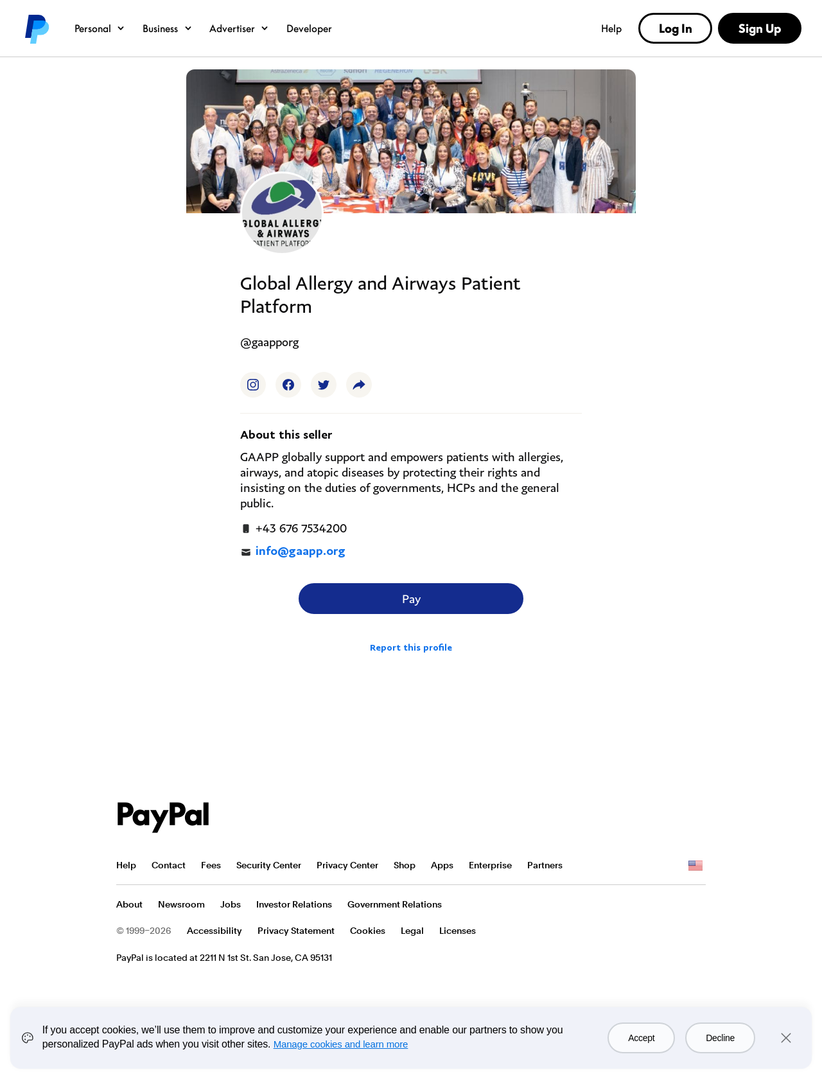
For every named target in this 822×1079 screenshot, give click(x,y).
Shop (404, 865)
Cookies (367, 930)
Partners (545, 865)
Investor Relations (294, 904)
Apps (442, 865)
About (129, 904)
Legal (412, 930)
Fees (211, 865)
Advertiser (239, 28)
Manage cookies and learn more (341, 1044)
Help (611, 28)
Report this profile (411, 647)
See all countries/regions (695, 866)
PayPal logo (36, 28)
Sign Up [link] (760, 28)
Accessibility (214, 930)
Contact (169, 865)
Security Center (268, 865)
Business (168, 28)
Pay (411, 599)
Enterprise (490, 865)
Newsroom (181, 904)
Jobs (230, 904)
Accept (641, 1038)
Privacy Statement (296, 930)
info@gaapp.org (292, 551)
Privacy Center (347, 865)
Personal (99, 28)
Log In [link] (675, 28)
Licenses (457, 930)
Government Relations (394, 904)
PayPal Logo (163, 817)
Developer (309, 28)
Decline (720, 1038)
